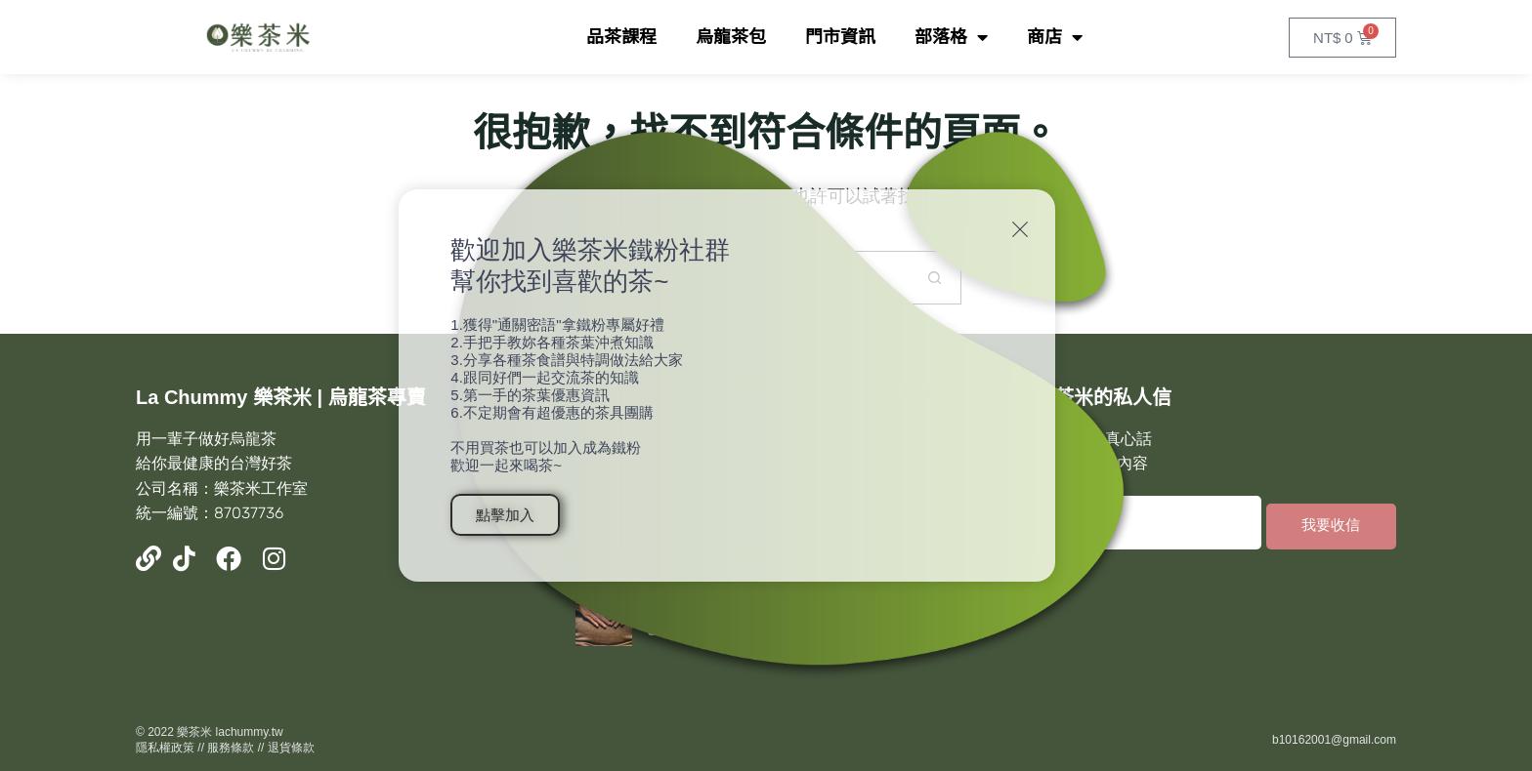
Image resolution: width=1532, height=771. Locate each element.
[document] (766, 385)
